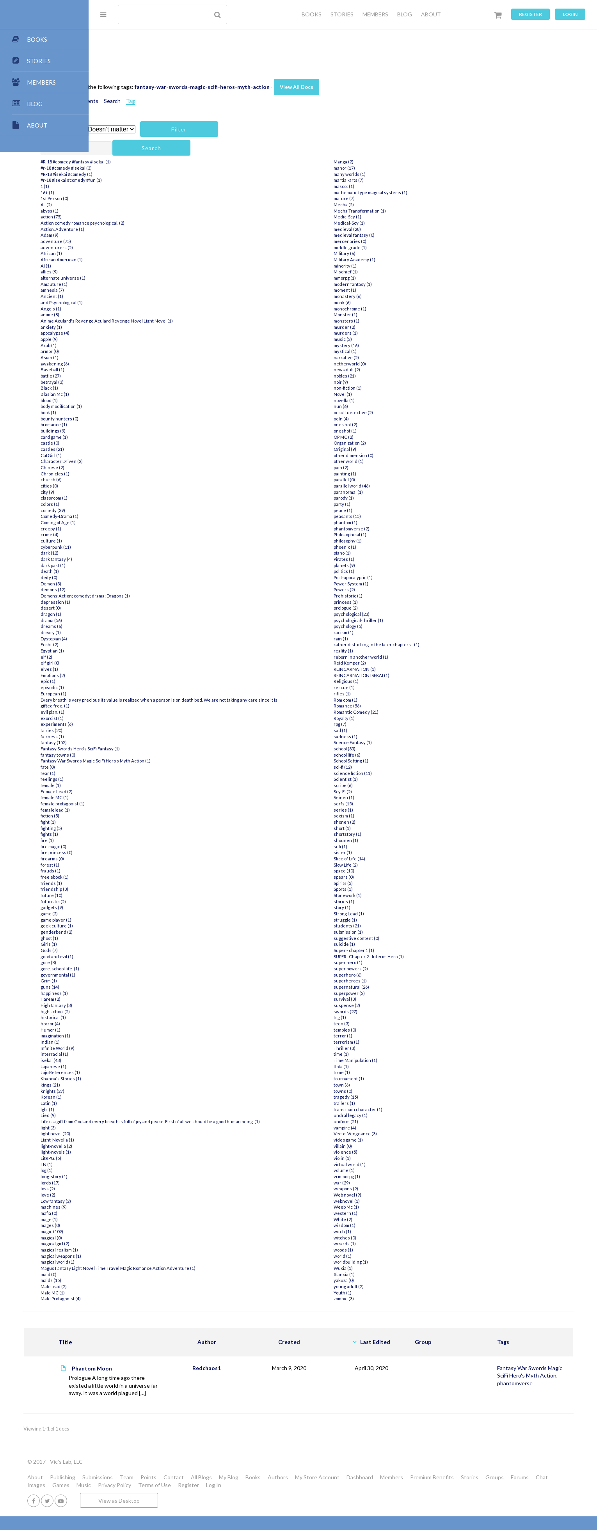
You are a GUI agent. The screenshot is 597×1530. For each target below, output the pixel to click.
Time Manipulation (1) (388, 1060)
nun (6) (373, 406)
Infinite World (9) (129, 1048)
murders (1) (378, 332)
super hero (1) (380, 962)
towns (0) (375, 1091)
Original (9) (377, 449)
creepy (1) (122, 528)
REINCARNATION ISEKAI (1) (394, 675)
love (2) (119, 1201)
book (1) (120, 412)
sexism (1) (376, 815)
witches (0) (377, 1237)
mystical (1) (377, 351)
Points (237, 1491)
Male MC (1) (124, 1298)
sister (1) (375, 852)
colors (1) (121, 504)
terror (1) (375, 1035)
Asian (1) (121, 357)
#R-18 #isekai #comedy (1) (138, 174)
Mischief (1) (378, 271)
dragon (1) (122, 614)
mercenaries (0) (382, 241)
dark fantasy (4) (128, 559)
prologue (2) (378, 607)
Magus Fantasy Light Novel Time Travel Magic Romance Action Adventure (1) (189, 1274)
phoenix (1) (377, 547)
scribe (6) (375, 785)
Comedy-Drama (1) (131, 516)
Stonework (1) (380, 895)
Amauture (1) (125, 284)
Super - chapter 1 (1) (386, 950)
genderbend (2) (128, 931)
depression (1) (127, 602)
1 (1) (116, 186)
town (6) (374, 1084)
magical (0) (122, 1243)
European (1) (125, 693)
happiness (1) (125, 993)
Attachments (153, 101)
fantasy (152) (125, 742)
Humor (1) (122, 1029)
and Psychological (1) (133, 302)
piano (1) (374, 552)
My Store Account (406, 1491)
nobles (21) (377, 375)
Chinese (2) (124, 467)
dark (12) (121, 552)
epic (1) (119, 681)
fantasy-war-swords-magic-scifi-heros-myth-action (290, 86)
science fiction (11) (385, 773)
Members (480, 1491)
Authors (366, 1491)
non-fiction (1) (380, 387)
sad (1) (373, 730)
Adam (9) (121, 235)
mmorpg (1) (377, 277)
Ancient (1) (123, 296)
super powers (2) (383, 968)
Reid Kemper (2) (382, 662)
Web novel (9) (380, 1194)
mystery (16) (378, 345)
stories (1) (376, 901)
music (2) (375, 339)
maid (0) (120, 1280)
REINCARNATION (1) (387, 669)
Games (243, 1498)
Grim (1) (120, 980)
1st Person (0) (126, 198)
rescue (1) (376, 687)
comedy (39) (124, 510)
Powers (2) (376, 589)
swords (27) (378, 1011)
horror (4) (121, 1023)
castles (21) (123, 449)
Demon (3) (122, 583)
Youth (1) (375, 1292)
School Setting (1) (383, 760)
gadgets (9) (123, 907)
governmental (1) (129, 974)
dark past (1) (124, 565)
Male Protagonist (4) (132, 1304)
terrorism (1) (379, 1041)
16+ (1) (119, 192)
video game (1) (380, 1139)
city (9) (119, 492)
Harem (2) (122, 999)
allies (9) (120, 271)
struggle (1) (377, 919)
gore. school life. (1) (131, 968)
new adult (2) (379, 369)
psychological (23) (384, 614)
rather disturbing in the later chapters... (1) (409, 644)
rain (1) (373, 638)
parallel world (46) (384, 485)
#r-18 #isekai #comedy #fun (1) (142, 180)
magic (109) (123, 1237)
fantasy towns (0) (129, 754)
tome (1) (374, 1072)
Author (265, 1348)
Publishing (151, 1491)
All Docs (122, 49)
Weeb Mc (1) (378, 1206)
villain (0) (375, 1146)
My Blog (317, 1491)
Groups (149, 1498)
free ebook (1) (126, 876)
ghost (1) (121, 938)
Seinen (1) (376, 797)
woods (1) (376, 1249)
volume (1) (376, 1170)
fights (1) (121, 834)
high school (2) (126, 1011)
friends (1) (122, 883)
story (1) (374, 907)
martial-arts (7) (381, 180)
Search (183, 101)
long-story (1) (125, 1182)
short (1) (374, 828)
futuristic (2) (124, 901)
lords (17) (121, 1188)
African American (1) (133, 259)
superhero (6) (380, 974)
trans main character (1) (390, 1109)
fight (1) (119, 821)
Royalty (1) (376, 718)
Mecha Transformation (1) (392, 210)
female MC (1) (126, 797)
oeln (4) (373, 418)
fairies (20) (123, 730)
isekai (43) (122, 1060)
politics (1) (376, 571)
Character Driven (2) (133, 461)
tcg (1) (372, 1017)
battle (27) (122, 375)
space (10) (376, 870)
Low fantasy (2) (127, 1206)
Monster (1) (378, 314)
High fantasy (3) (128, 1005)
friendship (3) (126, 889)
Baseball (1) (124, 369)
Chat (197, 1498)
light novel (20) (127, 1139)
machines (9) (125, 1213)
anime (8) (121, 314)
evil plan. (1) (124, 711)
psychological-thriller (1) (391, 620)
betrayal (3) (123, 382)
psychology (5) (380, 626)
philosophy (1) (380, 540)
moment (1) (377, 290)
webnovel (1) (379, 1201)
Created (334, 1348)
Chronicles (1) (126, 473)
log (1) (118, 1176)
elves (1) (121, 669)
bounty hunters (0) (131, 418)
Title (149, 1348)
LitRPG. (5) (122, 1164)
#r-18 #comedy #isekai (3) (137, 167)
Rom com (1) (378, 699)
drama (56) (122, 620)
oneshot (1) (377, 430)
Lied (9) (119, 1115)
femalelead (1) (126, 809)
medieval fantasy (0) (386, 235)
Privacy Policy (297, 1498)
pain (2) (373, 467)
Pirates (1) (376, 559)
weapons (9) (378, 1188)
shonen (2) (377, 821)
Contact (262, 1491)
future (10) (123, 895)
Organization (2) (382, 442)
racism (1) (376, 632)
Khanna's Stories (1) (132, 1078)
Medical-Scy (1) (381, 222)
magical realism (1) (130, 1256)
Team (215, 1491)
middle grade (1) (382, 247)
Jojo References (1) (131, 1072)
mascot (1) (376, 186)
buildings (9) (124, 430)
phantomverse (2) (384, 528)
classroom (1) (125, 497)
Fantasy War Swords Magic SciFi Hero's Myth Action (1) (167, 760)
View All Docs (385, 87)
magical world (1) (129, 1268)
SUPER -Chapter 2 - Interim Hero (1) (401, 956)
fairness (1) (123, 736)
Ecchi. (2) (121, 644)
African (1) (122, 253)
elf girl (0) (121, 662)
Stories (124, 1498)
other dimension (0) (386, 455)
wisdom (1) (377, 1225)
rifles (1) (374, 693)
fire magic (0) (125, 846)
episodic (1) (123, 687)
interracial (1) (126, 1054)
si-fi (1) (373, 846)
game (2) (120, 913)
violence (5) (378, 1151)
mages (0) (121, 1231)
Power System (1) (383, 583)
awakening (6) (126, 363)
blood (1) (120, 400)
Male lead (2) (125, 1292)
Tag (201, 101)
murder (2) (377, 327)
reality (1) (376, 650)
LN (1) (118, 1170)
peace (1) (375, 510)
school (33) (377, 748)
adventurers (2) (128, 247)
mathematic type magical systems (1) (403, 192)
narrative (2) (378, 357)
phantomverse (526, 1396)
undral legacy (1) (383, 1115)
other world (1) (381, 461)
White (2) (375, 1219)
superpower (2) (381, 993)
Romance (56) (379, 705)
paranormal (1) (380, 492)
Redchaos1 (265, 1373)
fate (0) (119, 766)
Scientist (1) (378, 779)
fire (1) (118, 840)
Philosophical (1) (382, 534)
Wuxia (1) (375, 1268)
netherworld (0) (382, 363)
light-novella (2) (128, 1151)
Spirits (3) (375, 883)
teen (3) (374, 1023)
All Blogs (289, 1491)
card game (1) (125, 437)
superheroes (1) (382, 980)
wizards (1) (377, 1243)
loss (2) (119, 1194)
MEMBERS (375, 14)
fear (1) (119, 773)
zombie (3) (376, 1298)
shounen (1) (378, 840)
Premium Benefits (520, 1491)
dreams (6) (123, 626)
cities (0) (121, 485)
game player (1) (127, 919)
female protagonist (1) (134, 803)
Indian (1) (121, 1041)
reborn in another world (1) (393, 657)
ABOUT (431, 14)
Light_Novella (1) (129, 1146)
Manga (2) (376, 161)
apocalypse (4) (126, 332)
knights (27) (124, 1091)
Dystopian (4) (125, 638)
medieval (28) (379, 229)
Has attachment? (132, 129)
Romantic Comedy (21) (388, 711)
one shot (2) (378, 424)
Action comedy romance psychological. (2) (154, 222)
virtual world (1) (382, 1164)
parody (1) (376, 497)
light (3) (119, 1133)
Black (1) (121, 387)
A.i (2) (117, 204)
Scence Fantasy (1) (385, 742)
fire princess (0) (128, 852)
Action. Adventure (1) (134, 229)
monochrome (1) (382, 308)
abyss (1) (121, 210)
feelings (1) (123, 779)
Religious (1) (378, 681)
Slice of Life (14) (382, 858)
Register (530, 14)
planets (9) (376, 565)
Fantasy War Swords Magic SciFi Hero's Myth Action (533, 1381)
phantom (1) (378, 522)
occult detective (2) (385, 412)
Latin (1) (120, 1103)
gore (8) (120, 962)
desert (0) (122, 607)
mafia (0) (120, 1219)
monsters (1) (379, 320)
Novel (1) (375, 394)
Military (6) (377, 253)
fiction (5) (121, 815)
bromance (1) (125, 424)
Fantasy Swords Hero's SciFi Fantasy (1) (151, 748)
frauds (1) (122, 870)
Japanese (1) (125, 1066)
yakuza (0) (376, 1280)
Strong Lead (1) (381, 913)
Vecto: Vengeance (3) (387, 1133)
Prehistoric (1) (380, 595)
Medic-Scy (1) (380, 216)
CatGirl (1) (122, 455)
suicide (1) (376, 944)
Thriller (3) (377, 1048)
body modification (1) (132, 406)
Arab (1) (120, 345)
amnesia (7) (123, 290)
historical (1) (124, 1017)
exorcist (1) (123, 718)
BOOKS (312, 14)
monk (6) (374, 302)
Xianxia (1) (376, 1274)
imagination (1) (127, 1035)
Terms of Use (337, 1498)
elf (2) (118, 657)
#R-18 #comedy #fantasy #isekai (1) (147, 161)
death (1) (121, 571)
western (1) (378, 1213)
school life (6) (379, 754)
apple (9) (120, 339)
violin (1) (374, 1158)
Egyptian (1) (123, 650)
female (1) (122, 785)
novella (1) (376, 400)
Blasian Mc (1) (126, 394)
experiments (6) (128, 724)
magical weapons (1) (132, 1261)
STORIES (342, 14)
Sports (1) (375, 889)
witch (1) (375, 1231)
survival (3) (377, 999)
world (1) (375, 1256)
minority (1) (377, 265)
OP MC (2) (376, 437)
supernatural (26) (384, 986)
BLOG (404, 14)
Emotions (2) (124, 675)
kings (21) (121, 1084)
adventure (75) (127, 241)
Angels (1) (122, 308)
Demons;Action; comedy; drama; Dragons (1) (156, 595)
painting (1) (377, 473)
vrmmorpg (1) (379, 1176)
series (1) (376, 809)
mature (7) (376, 198)
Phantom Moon (175, 1374)
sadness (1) (378, 736)
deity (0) (120, 577)
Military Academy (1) (387, 259)
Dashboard (448, 1491)
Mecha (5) (376, 204)
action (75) (122, 216)
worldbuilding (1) (383, 1261)
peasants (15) (379, 516)
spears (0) (376, 876)
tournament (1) (381, 1078)
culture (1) (122, 540)
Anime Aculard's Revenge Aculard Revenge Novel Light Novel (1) (178, 320)
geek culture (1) (128, 925)
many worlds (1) (382, 174)
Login (570, 14)
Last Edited (407, 1348)
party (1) (374, 504)
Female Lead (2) (128, 791)
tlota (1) (373, 1066)
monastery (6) (380, 296)
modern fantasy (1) (385, 284)
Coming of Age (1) (129, 522)
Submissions (186, 1491)
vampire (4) (377, 1127)
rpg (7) (372, 724)
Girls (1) (120, 944)
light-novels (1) (127, 1158)
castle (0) (121, 442)
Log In (396, 1498)
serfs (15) (376, 803)
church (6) (122, 479)
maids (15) (122, 1286)
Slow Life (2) (378, 864)
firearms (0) (123, 858)
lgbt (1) (119, 1109)
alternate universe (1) (134, 277)
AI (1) (117, 265)
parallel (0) (376, 479)
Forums (175, 1498)
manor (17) (376, 167)
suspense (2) (379, 1005)
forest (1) (121, 864)
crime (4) (121, 534)
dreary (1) (122, 632)
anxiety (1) (122, 327)
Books (341, 1491)
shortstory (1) (380, 834)
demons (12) (124, 589)
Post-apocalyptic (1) (385, 577)
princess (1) (378, 602)
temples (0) (377, 1029)
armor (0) (121, 351)
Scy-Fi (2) (375, 791)
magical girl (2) (126, 1249)
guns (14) (121, 986)
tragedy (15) (378, 1096)
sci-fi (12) (375, 766)
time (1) (373, 1054)
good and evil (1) (128, 956)
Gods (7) (120, 950)
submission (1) (380, 931)
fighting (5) (122, 828)
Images (219, 1498)
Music (266, 1498)
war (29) (374, 1182)
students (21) (379, 925)
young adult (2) (381, 1286)
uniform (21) (378, 1121)
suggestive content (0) (389, 938)
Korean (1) (122, 1096)
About (123, 1491)
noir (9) (373, 382)
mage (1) (120, 1225)
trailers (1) (376, 1103)
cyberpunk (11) (127, 547)
